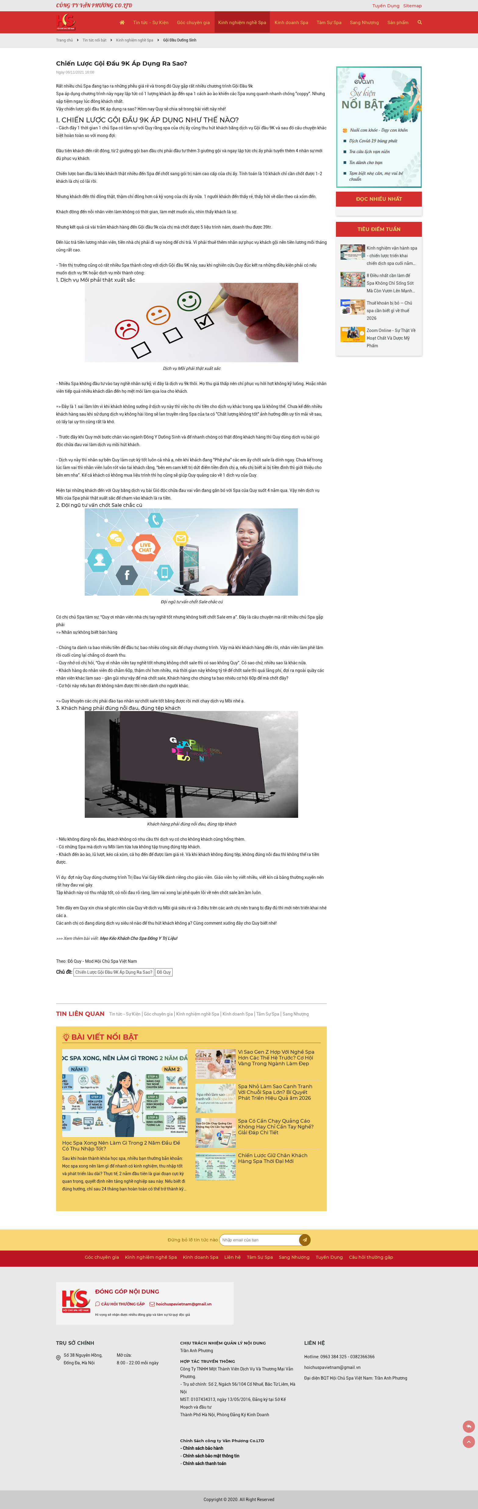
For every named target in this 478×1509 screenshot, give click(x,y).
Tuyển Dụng (387, 6)
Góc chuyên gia (193, 22)
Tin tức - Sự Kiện (151, 22)
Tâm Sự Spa (329, 22)
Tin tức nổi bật (94, 40)
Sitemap (412, 6)
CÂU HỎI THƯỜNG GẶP (123, 1304)
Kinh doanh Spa (291, 22)
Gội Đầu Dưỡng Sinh (179, 40)
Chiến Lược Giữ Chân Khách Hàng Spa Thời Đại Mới (273, 1158)
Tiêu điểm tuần (379, 229)
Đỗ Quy (164, 972)
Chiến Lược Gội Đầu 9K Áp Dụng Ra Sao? (113, 972)
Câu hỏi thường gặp (371, 1257)
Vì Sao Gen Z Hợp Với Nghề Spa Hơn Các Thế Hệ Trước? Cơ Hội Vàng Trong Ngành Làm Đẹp (276, 1058)
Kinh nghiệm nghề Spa (242, 22)
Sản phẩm (397, 22)
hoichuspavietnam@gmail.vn (184, 1304)
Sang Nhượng (364, 22)
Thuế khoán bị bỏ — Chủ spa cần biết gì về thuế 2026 (389, 311)
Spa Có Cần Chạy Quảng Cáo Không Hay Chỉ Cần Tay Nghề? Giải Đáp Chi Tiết (276, 1126)
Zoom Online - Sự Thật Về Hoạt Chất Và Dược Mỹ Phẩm (391, 338)
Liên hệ (232, 1257)
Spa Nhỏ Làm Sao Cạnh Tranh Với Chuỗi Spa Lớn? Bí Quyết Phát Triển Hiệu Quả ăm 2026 (275, 1092)
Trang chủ (64, 40)
